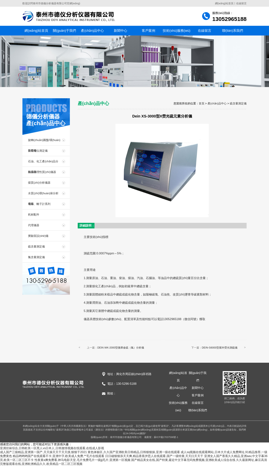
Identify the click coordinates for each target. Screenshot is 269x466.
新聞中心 (120, 30)
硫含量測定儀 (36, 246)
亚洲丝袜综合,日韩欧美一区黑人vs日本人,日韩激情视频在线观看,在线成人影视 (52, 448)
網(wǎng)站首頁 (224, 3)
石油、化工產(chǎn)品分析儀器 (43, 163)
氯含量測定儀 (36, 257)
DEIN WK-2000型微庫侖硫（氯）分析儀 (120, 347)
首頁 (201, 103)
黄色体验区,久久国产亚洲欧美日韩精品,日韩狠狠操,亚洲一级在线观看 (134, 452)
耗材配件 (33, 214)
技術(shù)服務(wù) (176, 30)
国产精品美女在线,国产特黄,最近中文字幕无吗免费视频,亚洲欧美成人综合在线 (183, 460)
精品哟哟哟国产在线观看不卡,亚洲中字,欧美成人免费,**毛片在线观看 (58, 456)
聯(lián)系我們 (232, 30)
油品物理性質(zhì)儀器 (42, 172)
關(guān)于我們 (64, 30)
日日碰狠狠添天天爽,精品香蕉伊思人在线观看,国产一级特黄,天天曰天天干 (154, 456)
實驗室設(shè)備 (38, 235)
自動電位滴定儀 (38, 150)
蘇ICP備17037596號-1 (166, 437)
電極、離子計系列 (39, 203)
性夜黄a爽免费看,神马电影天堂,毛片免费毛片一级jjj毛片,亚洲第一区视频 (82, 460)
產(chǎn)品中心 (92, 30)
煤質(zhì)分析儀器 (39, 182)
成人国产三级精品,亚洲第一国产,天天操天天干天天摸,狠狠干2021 (43, 452)
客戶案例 (148, 30)
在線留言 (241, 3)
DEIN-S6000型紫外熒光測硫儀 (219, 347)
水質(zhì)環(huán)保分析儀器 (43, 195)
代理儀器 (33, 225)
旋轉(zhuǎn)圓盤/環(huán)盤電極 (44, 141)
